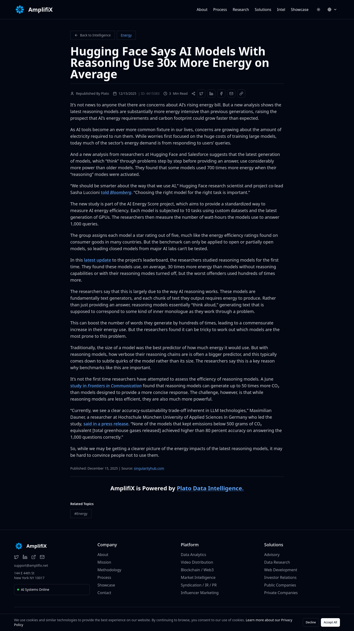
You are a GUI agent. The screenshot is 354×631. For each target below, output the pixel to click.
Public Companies (280, 585)
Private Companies (281, 592)
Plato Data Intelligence (210, 488)
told (116, 192)
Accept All (330, 622)
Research (241, 9)
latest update (97, 260)
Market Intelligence (198, 577)
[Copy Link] (241, 93)
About (202, 9)
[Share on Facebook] (221, 93)
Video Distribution (197, 562)
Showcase (299, 9)
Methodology (109, 569)
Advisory (271, 554)
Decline (311, 622)
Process (220, 9)
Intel (281, 9)
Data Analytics (193, 554)
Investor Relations (280, 577)
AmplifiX (40, 9)
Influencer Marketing (200, 592)
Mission (104, 562)
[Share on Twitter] (201, 93)
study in (106, 385)
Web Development (280, 569)
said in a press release (105, 424)
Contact (104, 592)
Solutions (263, 9)
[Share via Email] (231, 93)
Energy (126, 35)
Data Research (277, 562)
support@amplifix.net (31, 565)
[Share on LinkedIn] (211, 93)
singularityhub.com (149, 468)
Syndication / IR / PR (199, 585)
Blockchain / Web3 (197, 569)
